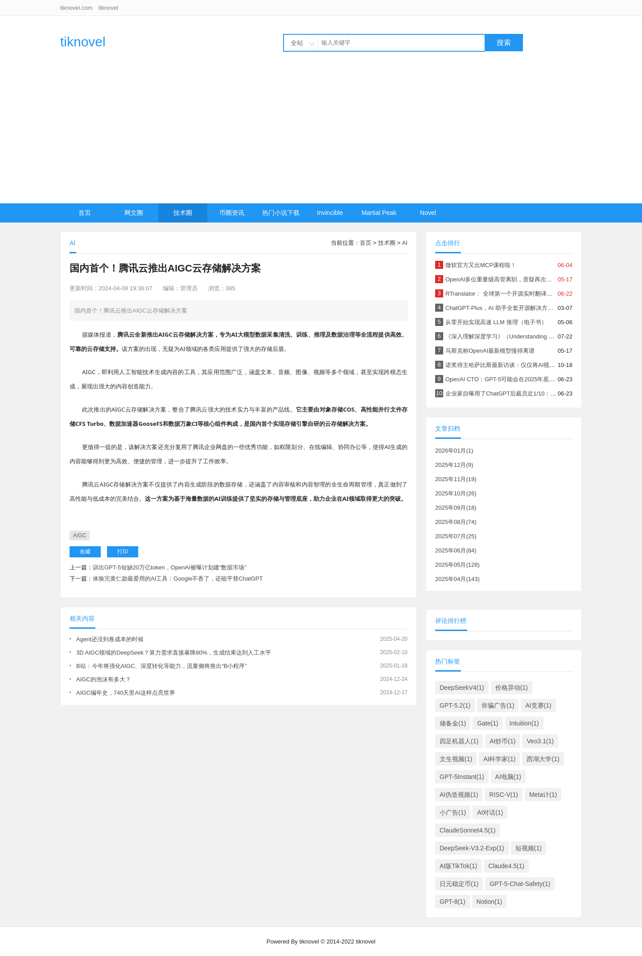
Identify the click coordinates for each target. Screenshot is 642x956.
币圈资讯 (231, 212)
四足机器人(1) (459, 741)
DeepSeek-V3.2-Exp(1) (472, 848)
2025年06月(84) (456, 550)
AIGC (79, 535)
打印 (122, 551)
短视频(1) (528, 848)
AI (404, 242)
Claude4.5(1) (506, 865)
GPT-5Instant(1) (462, 776)
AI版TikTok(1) (458, 865)
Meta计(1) (543, 794)
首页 (84, 212)
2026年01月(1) (454, 450)
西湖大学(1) (543, 758)
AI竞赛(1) (538, 705)
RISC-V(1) (503, 794)
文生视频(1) (456, 758)
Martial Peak (379, 212)
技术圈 (182, 212)
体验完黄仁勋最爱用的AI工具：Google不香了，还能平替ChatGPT (178, 578)
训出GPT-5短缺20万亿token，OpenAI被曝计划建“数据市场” (170, 567)
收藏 (85, 551)
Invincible (330, 212)
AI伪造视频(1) (459, 794)
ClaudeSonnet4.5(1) (467, 830)
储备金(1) (453, 723)
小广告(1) (453, 812)
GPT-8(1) (452, 901)
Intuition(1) (524, 723)
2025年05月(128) (457, 564)
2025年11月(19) (456, 479)
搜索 (504, 42)
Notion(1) (489, 901)
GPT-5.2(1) (455, 705)
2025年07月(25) (456, 536)
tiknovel (108, 7)
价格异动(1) (511, 687)
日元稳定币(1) (459, 883)
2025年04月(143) (457, 579)
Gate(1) (487, 723)
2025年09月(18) (456, 507)
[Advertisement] (321, 136)
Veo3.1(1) (540, 741)
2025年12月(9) (454, 465)
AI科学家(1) (499, 758)
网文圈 (133, 212)
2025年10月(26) (456, 493)
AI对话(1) (490, 812)
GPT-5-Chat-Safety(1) (520, 883)
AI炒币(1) (502, 741)
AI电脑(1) (508, 776)
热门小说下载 (281, 212)
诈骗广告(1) (498, 705)
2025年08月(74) (456, 522)
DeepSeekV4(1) (462, 687)
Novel (428, 212)
